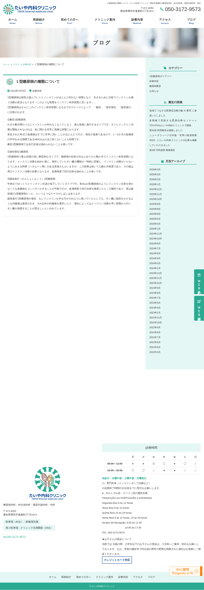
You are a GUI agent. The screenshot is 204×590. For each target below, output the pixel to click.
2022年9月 (155, 327)
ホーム (12, 21)
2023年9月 (155, 287)
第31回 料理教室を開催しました (167, 130)
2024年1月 (155, 268)
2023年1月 (155, 312)
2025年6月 (155, 213)
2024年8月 (155, 243)
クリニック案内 (105, 21)
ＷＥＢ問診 (199, 308)
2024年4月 (155, 258)
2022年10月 (156, 322)
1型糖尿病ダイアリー (161, 76)
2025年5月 (155, 218)
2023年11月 (156, 278)
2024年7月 (155, 248)
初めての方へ (70, 21)
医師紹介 (39, 21)
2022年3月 (155, 352)
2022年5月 (155, 347)
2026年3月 (155, 174)
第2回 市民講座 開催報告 (163, 150)
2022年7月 (155, 337)
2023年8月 (155, 292)
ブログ (191, 21)
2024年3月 (155, 263)
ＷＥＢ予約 (199, 281)
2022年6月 (155, 342)
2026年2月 (155, 179)
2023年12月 (156, 273)
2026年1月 (155, 184)
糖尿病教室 (155, 86)
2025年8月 (155, 208)
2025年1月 (155, 228)
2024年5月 (155, 253)
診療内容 (137, 21)
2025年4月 (155, 223)
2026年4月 (155, 169)
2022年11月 (156, 317)
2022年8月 (155, 332)
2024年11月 (156, 233)
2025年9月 (155, 204)
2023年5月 (155, 302)
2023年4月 (155, 307)
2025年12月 (156, 189)
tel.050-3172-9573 (26, 536)
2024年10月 (156, 238)
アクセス (165, 21)
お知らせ (154, 91)
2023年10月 (156, 283)
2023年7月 (155, 297)
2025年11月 (156, 194)
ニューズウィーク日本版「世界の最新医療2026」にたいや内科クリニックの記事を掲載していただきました (173, 140)
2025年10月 (156, 199)
